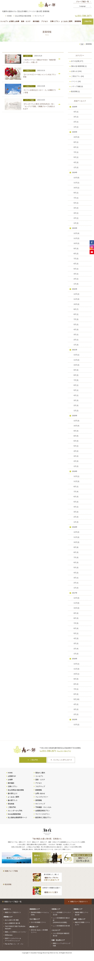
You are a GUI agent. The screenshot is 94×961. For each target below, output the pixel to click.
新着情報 (78, 21)
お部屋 (11, 21)
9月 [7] (76, 309)
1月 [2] (76, 167)
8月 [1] (76, 147)
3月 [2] (76, 456)
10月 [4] (76, 304)
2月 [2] (76, 714)
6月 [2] (76, 264)
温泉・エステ (26, 21)
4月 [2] (76, 208)
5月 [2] (76, 324)
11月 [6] (76, 603)
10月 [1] (76, 188)
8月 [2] (76, 253)
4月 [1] (76, 112)
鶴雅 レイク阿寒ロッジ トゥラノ (15, 932)
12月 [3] (76, 421)
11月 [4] (76, 299)
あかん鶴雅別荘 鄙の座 (12, 923)
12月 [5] (76, 178)
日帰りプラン (55, 21)
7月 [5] (76, 380)
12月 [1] (76, 355)
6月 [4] (76, 628)
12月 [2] (76, 294)
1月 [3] (76, 223)
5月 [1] (76, 157)
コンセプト (4, 21)
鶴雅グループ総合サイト (13, 912)
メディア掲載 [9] (77, 86)
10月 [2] (76, 243)
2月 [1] (76, 122)
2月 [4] (76, 649)
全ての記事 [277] (77, 61)
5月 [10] (76, 699)
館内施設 (36, 21)
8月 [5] (76, 436)
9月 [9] (76, 547)
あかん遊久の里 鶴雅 (11, 920)
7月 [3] (76, 319)
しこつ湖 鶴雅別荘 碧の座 (61, 926)
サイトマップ (39, 16)
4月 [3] (76, 162)
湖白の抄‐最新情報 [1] (79, 66)
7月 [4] (76, 491)
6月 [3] (76, 441)
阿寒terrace (8, 935)
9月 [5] (76, 679)
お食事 (16, 21)
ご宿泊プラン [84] (77, 76)
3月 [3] (76, 400)
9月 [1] (76, 142)
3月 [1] (76, 117)
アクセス (44, 21)
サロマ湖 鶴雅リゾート (38, 922)
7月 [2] (76, 258)
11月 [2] (76, 238)
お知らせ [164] (76, 71)
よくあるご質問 (66, 21)
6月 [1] (76, 385)
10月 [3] (76, 137)
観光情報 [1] (75, 91)
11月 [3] (76, 481)
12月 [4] (76, 233)
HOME (9, 16)
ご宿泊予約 (88, 21)
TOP (82, 44)
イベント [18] (76, 81)
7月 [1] (76, 152)
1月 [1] (76, 127)
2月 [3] (76, 405)
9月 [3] (76, 248)
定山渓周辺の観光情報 (23, 16)
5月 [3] (76, 567)
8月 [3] (76, 375)
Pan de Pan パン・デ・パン (14, 944)
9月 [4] (76, 613)
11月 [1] (76, 183)
